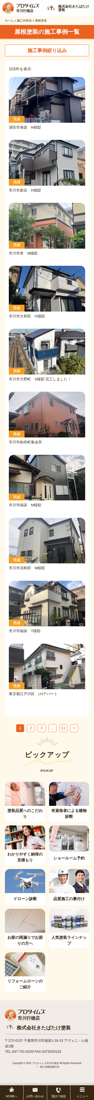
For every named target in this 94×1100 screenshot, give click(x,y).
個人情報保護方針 (50, 1066)
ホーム (9, 20)
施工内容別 (24, 20)
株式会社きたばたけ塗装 (44, 1027)
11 (63, 728)
